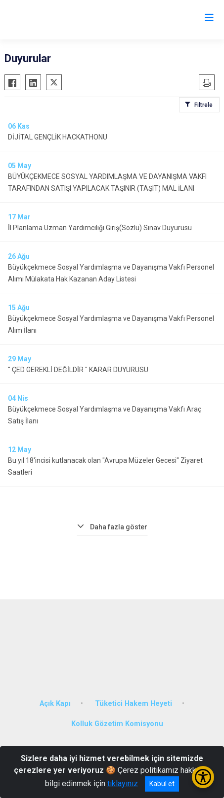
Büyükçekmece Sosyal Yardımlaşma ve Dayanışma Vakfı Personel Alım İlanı (111, 324)
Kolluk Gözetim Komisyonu (117, 724)
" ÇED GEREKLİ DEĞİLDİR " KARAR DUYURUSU (78, 370)
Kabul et (162, 784)
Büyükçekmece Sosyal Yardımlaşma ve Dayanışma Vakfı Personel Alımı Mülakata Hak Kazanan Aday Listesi (111, 273)
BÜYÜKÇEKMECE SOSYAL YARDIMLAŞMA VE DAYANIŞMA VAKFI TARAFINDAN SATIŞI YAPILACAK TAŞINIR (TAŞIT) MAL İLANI (107, 182)
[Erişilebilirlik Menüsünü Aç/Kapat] (203, 777)
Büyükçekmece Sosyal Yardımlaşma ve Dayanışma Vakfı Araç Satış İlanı (104, 415)
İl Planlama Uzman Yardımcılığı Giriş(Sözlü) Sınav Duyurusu (100, 228)
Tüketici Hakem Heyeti (133, 703)
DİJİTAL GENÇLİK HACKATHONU (57, 137)
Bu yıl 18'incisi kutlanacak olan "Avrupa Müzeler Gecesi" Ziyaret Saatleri (105, 466)
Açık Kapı (55, 703)
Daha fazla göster (118, 527)
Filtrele (203, 105)
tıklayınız (122, 783)
